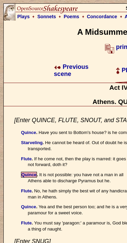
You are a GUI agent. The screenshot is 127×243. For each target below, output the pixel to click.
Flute (26, 158)
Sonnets (46, 16)
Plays (23, 16)
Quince (28, 132)
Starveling (32, 142)
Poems (71, 16)
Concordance (102, 16)
